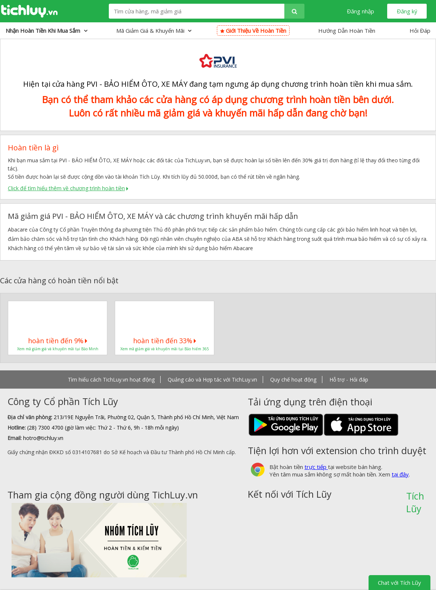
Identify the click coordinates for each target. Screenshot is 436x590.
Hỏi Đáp (420, 30)
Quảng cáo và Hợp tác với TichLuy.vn (212, 379)
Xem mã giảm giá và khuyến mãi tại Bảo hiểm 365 (164, 348)
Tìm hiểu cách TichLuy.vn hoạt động (111, 379)
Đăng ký (407, 11)
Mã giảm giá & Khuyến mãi (154, 30)
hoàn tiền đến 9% (57, 340)
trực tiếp (316, 467)
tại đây (400, 474)
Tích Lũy (415, 498)
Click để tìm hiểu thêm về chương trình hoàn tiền (66, 188)
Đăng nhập (360, 11)
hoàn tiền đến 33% (164, 340)
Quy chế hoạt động (293, 379)
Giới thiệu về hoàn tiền (253, 30)
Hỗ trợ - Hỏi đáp (348, 379)
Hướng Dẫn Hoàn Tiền (346, 30)
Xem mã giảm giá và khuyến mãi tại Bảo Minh (57, 348)
